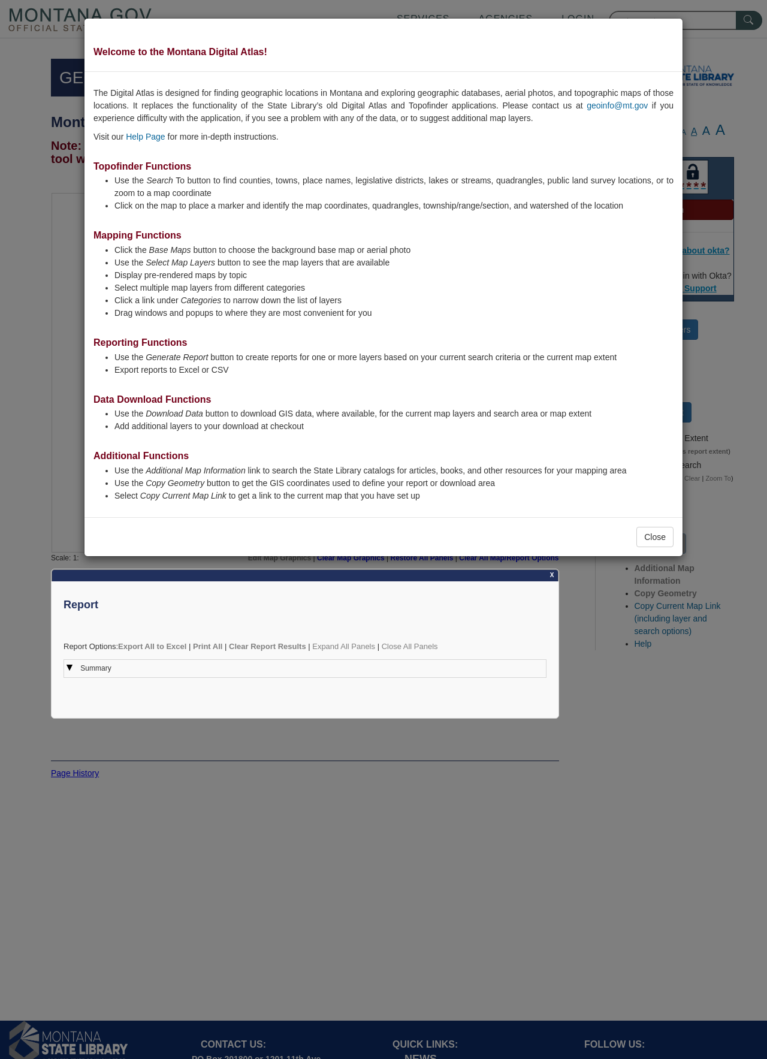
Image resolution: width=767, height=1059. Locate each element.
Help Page (145, 136)
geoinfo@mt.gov (617, 105)
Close (655, 537)
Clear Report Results (267, 646)
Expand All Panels (343, 646)
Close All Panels (410, 646)
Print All (207, 646)
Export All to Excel (152, 646)
